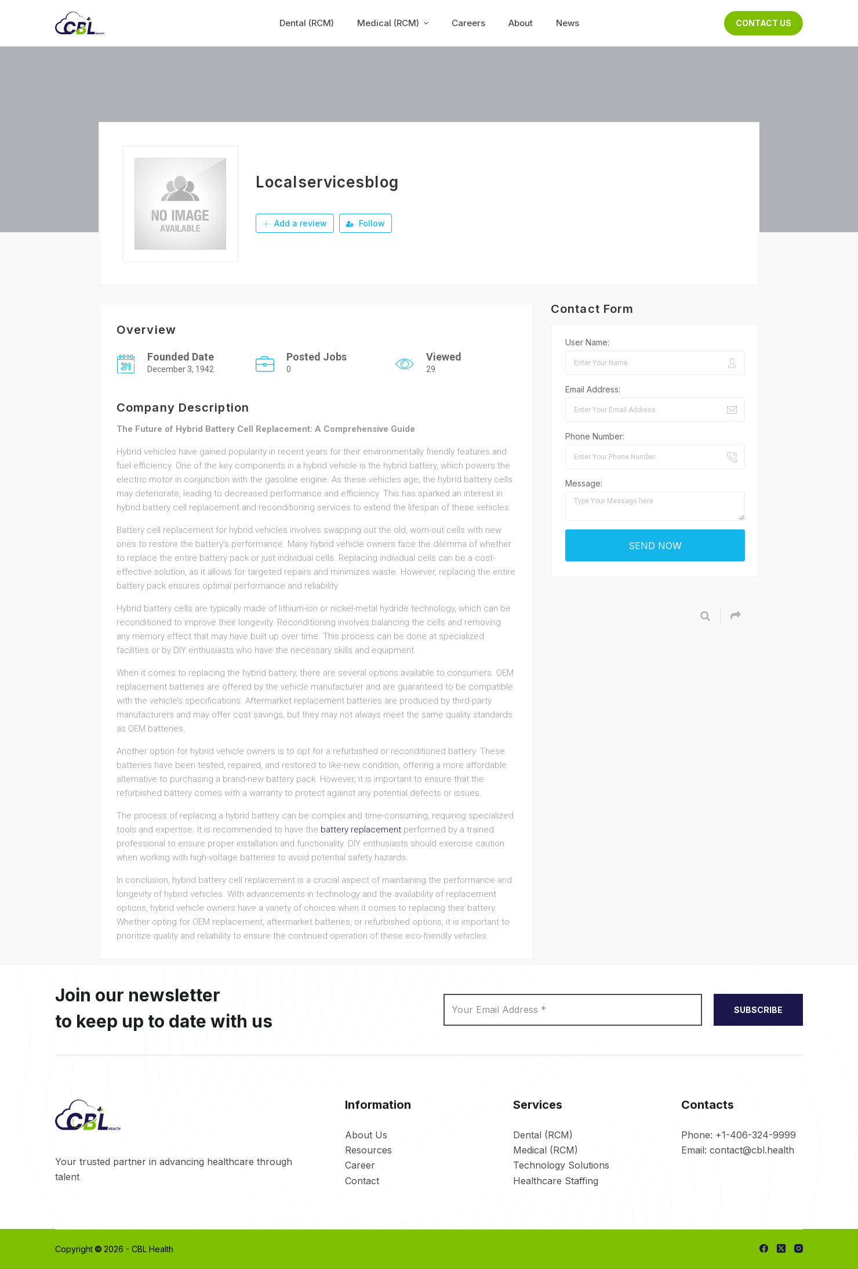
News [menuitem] (567, 22)
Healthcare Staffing (555, 1181)
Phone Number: (594, 436)
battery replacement (361, 829)
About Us (366, 1135)
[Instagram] (798, 1248)
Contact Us (763, 23)
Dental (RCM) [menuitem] (306, 22)
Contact (362, 1181)
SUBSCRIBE (758, 1010)
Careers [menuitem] (468, 22)
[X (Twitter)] (781, 1248)
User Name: (587, 342)
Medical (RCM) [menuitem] (394, 22)
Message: (583, 483)
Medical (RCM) (545, 1150)
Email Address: (592, 389)
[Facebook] (763, 1248)
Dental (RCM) (543, 1135)
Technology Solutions (561, 1165)
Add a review (295, 223)
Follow (365, 223)
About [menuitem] (520, 22)
